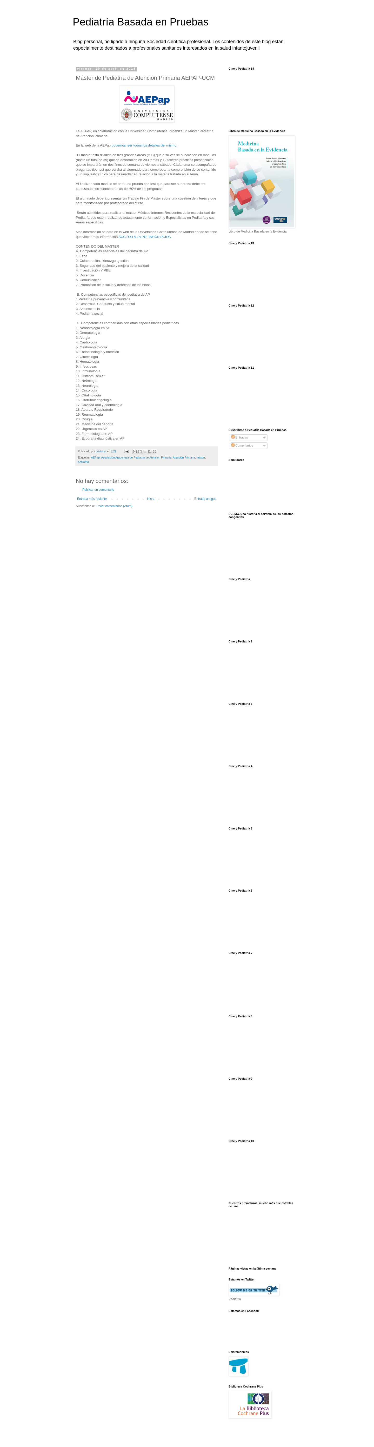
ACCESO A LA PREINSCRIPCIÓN (145, 237)
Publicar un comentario (98, 490)
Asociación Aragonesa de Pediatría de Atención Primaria (136, 457)
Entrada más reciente (92, 499)
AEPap (95, 457)
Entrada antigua (205, 499)
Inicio (150, 499)
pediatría (83, 461)
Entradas (239, 437)
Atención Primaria (184, 457)
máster (201, 457)
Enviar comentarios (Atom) (114, 506)
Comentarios (242, 445)
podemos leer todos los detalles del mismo (144, 145)
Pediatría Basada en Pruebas (141, 22)
